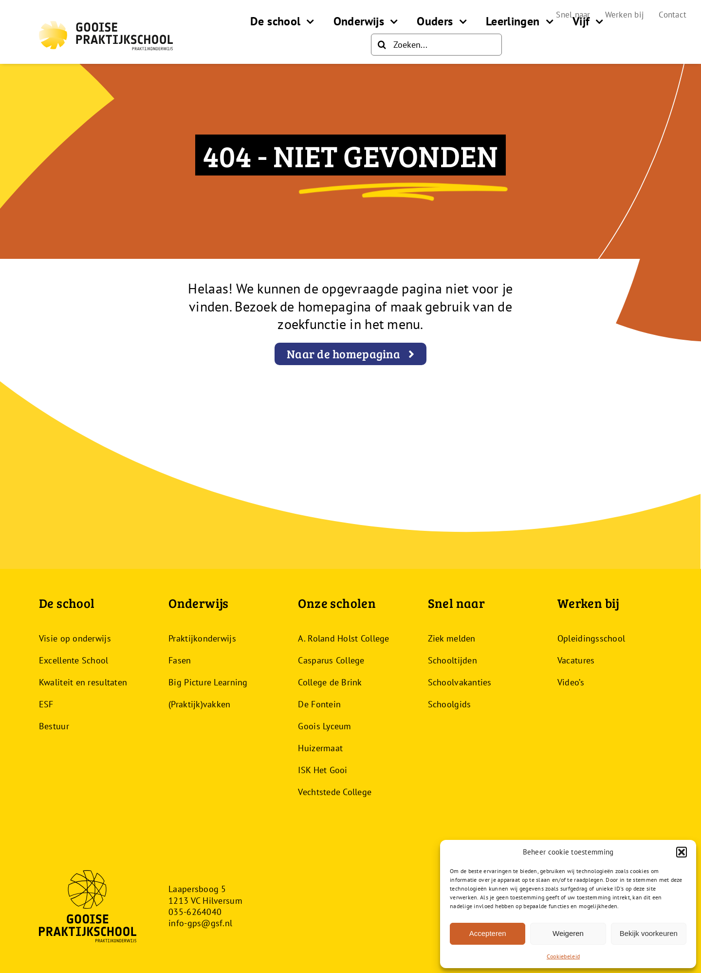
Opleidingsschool (591, 638)
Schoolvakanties (460, 682)
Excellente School (74, 660)
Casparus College (331, 660)
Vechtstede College (334, 792)
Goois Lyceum (324, 726)
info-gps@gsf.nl (200, 923)
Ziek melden (452, 638)
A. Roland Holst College (343, 638)
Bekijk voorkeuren (649, 933)
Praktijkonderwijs (202, 638)
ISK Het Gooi (322, 770)
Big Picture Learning (207, 682)
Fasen (179, 660)
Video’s (570, 682)
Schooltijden (452, 660)
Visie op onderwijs (75, 638)
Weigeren (568, 933)
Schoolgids (449, 704)
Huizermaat (320, 748)
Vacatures (575, 660)
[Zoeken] (382, 45)
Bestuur (54, 726)
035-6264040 (194, 911)
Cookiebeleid (563, 956)
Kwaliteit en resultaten (83, 682)
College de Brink (330, 682)
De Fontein (319, 704)
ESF (46, 704)
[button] (681, 852)
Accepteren (487, 933)
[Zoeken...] (436, 45)
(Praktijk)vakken (199, 704)
